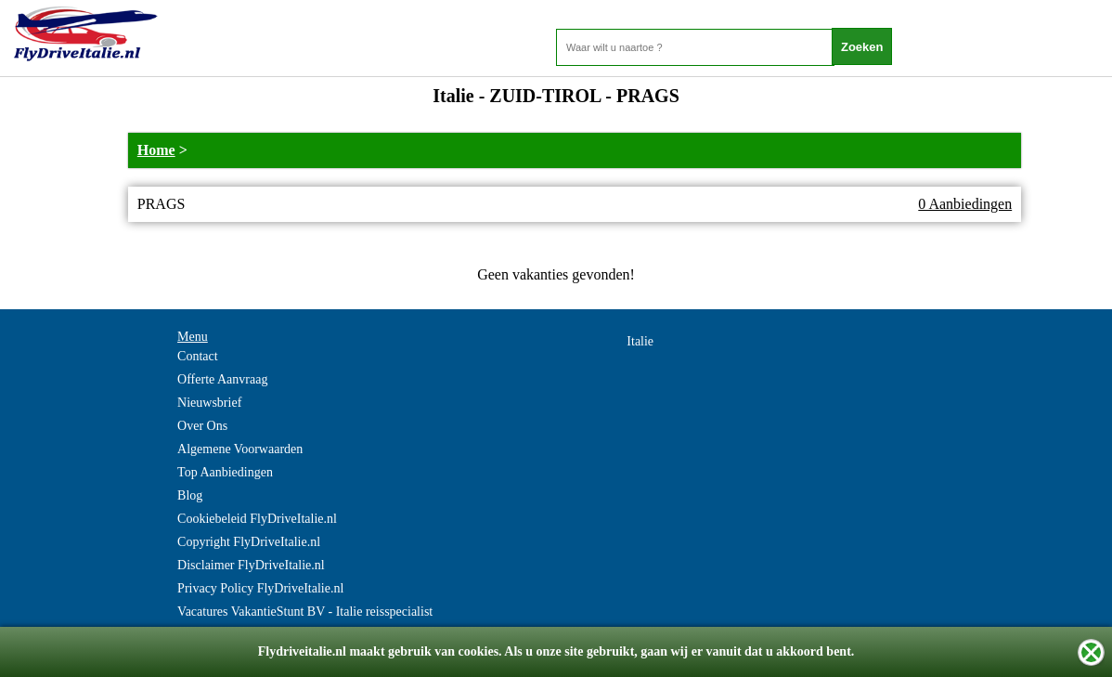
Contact (197, 356)
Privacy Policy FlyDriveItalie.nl (260, 588)
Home (156, 150)
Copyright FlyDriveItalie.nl (248, 542)
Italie (640, 341)
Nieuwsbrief (209, 403)
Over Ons (202, 426)
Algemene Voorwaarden (240, 449)
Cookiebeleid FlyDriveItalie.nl (257, 519)
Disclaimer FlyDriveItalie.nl (251, 565)
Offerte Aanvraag (222, 379)
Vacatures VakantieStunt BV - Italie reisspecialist (305, 611)
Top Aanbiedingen (225, 472)
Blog (189, 495)
